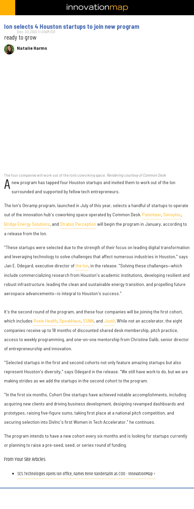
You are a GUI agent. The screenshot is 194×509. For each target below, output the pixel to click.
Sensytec (172, 214)
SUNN (88, 321)
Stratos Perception (78, 224)
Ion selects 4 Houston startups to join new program (71, 26)
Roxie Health (45, 321)
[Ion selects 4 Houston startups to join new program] (97, 117)
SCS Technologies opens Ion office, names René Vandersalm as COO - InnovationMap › (86, 474)
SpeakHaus (70, 321)
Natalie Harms (32, 48)
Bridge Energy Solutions (27, 224)
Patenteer (151, 214)
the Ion (82, 265)
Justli (109, 321)
